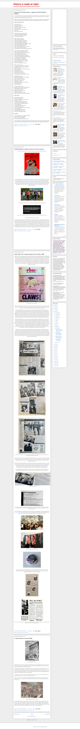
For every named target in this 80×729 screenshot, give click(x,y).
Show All (65, 235)
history (28, 230)
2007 (55, 365)
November (57, 314)
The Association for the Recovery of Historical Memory (31, 180)
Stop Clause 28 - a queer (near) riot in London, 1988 (29, 254)
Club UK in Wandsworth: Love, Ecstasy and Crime (61, 69)
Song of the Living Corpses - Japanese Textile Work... (59, 330)
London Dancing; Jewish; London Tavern (27, 710)
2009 (55, 362)
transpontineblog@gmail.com (58, 281)
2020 (55, 345)
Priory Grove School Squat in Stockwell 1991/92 (61, 125)
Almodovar (18, 230)
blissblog (56, 214)
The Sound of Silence (57, 117)
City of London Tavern (19, 677)
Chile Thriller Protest (61, 132)
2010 (55, 361)
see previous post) (31, 259)
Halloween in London (61, 103)
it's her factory (57, 204)
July (56, 320)
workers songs (25, 125)
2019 (55, 347)
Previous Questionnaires (57, 299)
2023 (55, 309)
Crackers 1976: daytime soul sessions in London (61, 87)
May (56, 323)
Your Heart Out (57, 195)
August (56, 318)
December (57, 312)
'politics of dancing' (57, 253)
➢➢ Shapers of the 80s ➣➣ (59, 184)
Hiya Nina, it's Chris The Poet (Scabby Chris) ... (58, 164)
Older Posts (47, 714)
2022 (55, 311)
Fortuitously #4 (56, 196)
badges (20, 632)
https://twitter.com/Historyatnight (58, 57)
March (56, 326)
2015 (55, 353)
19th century (19, 710)
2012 (55, 358)
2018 (55, 348)
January (56, 342)
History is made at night (26, 4)
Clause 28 (23, 632)
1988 (17, 632)
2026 (55, 305)
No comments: (29, 124)
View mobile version (32, 716)
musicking (55, 258)
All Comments (57, 155)
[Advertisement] (32, 136)
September (57, 317)
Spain (30, 230)
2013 (55, 356)
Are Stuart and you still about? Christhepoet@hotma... (58, 161)
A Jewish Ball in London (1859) (23, 638)
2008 (55, 364)
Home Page (55, 49)
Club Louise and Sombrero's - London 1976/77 (61, 95)
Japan (21, 125)
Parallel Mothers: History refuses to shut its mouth (29, 149)
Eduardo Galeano (23, 230)
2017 (55, 350)
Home (32, 714)
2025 (55, 306)
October (56, 315)
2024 (55, 308)
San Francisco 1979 (18, 512)
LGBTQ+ (26, 632)
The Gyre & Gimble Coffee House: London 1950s (62, 141)
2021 (55, 344)
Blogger (45, 726)
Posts (55, 153)
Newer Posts (16, 714)
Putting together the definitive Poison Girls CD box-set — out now (59, 227)
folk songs (18, 125)
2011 (55, 359)
